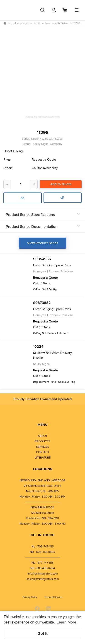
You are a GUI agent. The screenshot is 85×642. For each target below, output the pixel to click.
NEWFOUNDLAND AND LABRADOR (43, 480)
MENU (43, 424)
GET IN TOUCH (42, 535)
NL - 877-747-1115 (42, 563)
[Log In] (53, 10)
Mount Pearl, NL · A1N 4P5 (42, 491)
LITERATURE (43, 457)
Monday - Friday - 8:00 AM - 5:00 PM (42, 523)
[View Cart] (65, 10)
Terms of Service (53, 597)
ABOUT (42, 436)
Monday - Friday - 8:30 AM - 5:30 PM (42, 496)
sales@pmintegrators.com (43, 579)
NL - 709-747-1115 (43, 546)
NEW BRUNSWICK (42, 507)
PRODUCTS (42, 441)
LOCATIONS (42, 468)
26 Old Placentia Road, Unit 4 (42, 486)
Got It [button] (42, 633)
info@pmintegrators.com (42, 573)
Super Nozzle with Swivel (47, 139)
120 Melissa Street (42, 513)
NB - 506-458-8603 (42, 552)
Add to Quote (60, 184)
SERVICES (42, 447)
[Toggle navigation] (76, 10)
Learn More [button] (66, 622)
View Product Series (42, 243)
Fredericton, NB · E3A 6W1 (42, 518)
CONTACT (42, 452)
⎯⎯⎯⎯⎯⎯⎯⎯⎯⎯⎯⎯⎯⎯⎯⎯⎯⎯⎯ (42, 502)
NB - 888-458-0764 (42, 568)
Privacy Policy (30, 597)
